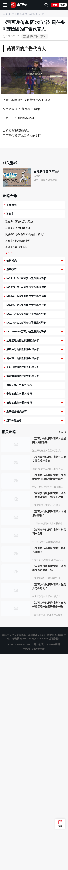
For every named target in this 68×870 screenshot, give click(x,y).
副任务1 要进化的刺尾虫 (19, 437)
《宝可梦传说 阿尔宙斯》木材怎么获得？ (49, 729)
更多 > (8, 469)
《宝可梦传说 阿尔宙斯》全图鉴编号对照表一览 (49, 784)
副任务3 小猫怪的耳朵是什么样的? (24, 450)
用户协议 (39, 860)
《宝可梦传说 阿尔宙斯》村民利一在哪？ (49, 748)
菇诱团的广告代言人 (34, 36)
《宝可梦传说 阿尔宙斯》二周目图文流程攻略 (49, 675)
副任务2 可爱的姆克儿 (17, 444)
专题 (60, 826)
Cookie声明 (53, 860)
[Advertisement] (34, 91)
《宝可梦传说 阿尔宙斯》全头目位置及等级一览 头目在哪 (49, 711)
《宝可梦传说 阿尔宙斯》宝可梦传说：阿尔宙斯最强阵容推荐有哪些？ (49, 693)
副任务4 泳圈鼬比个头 (17, 457)
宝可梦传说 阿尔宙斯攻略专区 (22, 206)
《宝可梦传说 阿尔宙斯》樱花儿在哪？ (49, 766)
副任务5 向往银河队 (16, 463)
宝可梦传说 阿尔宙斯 (47, 387)
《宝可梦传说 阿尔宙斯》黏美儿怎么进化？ (49, 802)
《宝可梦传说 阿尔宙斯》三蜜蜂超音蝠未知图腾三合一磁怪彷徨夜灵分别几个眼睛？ (49, 821)
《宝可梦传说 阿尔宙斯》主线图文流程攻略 (49, 656)
